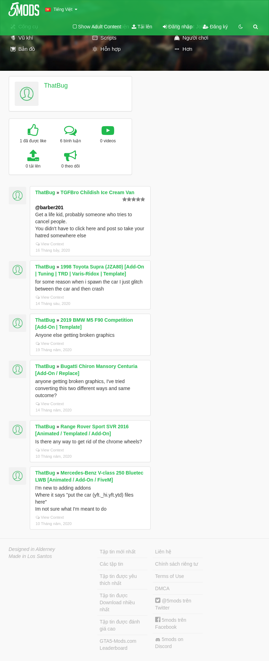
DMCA (162, 588)
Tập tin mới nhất (118, 551)
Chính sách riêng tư (176, 564)
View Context (50, 244)
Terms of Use (169, 576)
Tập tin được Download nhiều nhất (117, 602)
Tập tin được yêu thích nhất (118, 579)
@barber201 (49, 207)
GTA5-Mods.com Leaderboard (118, 644)
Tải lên (142, 26)
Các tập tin (111, 564)
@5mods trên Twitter (173, 604)
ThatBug (56, 85)
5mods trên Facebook (170, 623)
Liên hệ (163, 551)
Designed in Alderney (32, 549)
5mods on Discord (169, 642)
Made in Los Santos (30, 556)
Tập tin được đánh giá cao (120, 625)
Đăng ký (215, 26)
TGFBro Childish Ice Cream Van (97, 192)
